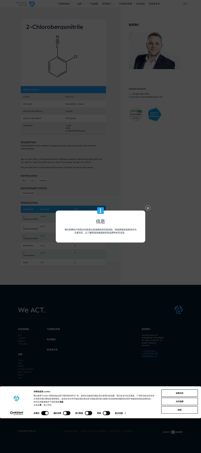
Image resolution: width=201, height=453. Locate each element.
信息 (61, 436)
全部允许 (179, 428)
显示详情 (119, 448)
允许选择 (179, 436)
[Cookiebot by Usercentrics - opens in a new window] (16, 448)
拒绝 (180, 444)
